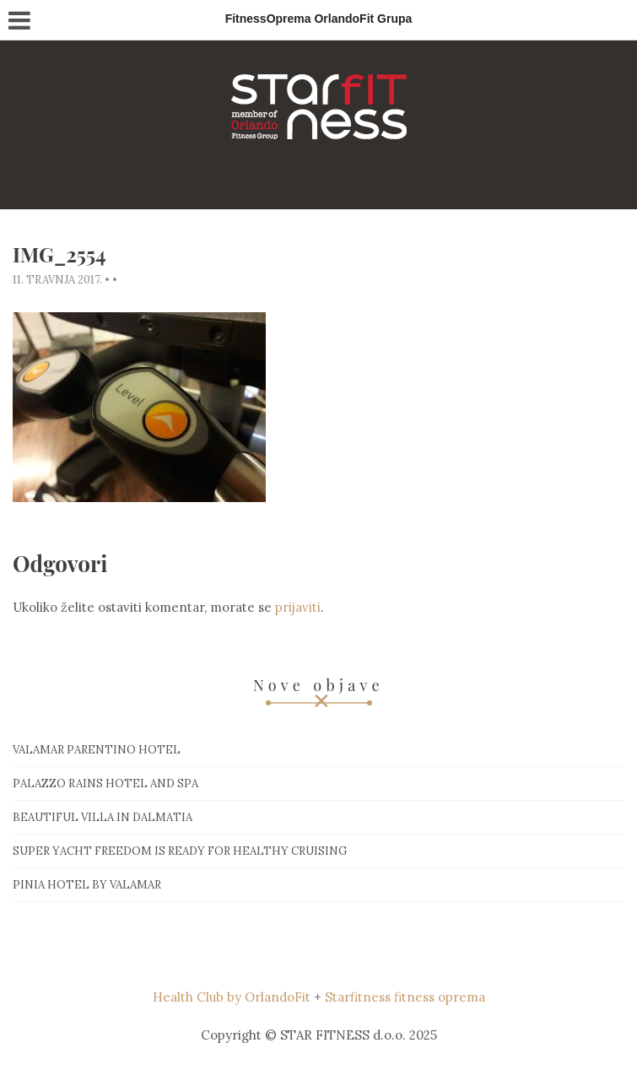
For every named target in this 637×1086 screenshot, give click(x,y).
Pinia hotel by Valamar (87, 885)
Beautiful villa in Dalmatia (102, 817)
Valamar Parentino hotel (97, 750)
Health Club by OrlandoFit (231, 997)
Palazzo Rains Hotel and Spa (105, 783)
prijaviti (298, 607)
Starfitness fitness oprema (405, 997)
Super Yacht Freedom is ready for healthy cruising (180, 851)
